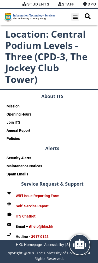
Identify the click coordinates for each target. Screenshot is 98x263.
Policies (13, 138)
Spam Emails (17, 174)
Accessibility (54, 245)
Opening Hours (19, 114)
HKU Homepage (29, 245)
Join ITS (13, 122)
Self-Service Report (32, 206)
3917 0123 (40, 237)
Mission (13, 106)
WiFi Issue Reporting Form (37, 196)
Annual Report (18, 130)
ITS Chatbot (26, 216)
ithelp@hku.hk (41, 226)
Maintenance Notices (24, 166)
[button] (75, 17)
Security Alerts (19, 158)
